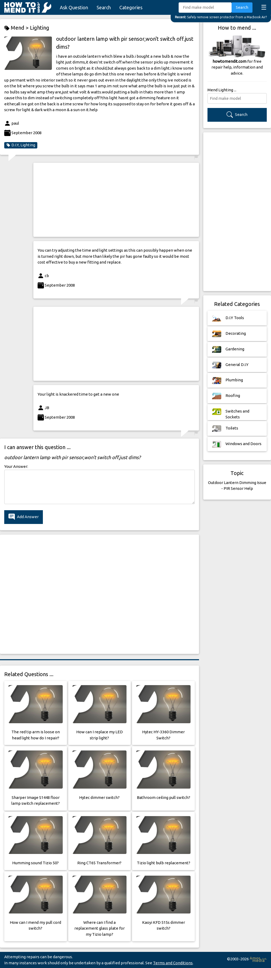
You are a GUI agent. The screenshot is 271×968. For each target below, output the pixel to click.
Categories (130, 7)
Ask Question (74, 7)
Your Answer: (16, 466)
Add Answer (23, 517)
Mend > (17, 28)
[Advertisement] (116, 200)
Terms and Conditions (173, 963)
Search (104, 7)
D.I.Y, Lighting (20, 145)
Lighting (39, 28)
